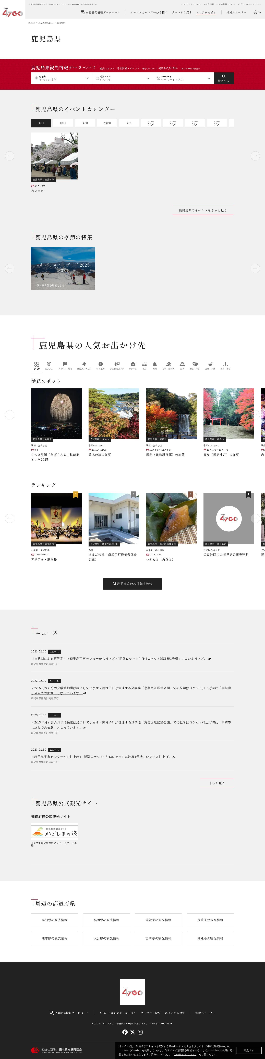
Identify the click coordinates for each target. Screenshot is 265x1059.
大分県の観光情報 (106, 938)
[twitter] (133, 1032)
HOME (31, 23)
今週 (85, 123)
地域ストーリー (237, 12)
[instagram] (140, 1032)
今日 (41, 123)
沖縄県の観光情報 (210, 938)
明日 (63, 123)
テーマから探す (182, 12)
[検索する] (224, 78)
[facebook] (125, 1032)
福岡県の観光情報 (106, 920)
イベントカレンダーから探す (149, 12)
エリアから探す (206, 12)
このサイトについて (185, 1054)
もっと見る (217, 783)
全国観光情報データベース (100, 12)
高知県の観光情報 (55, 920)
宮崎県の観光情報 (158, 938)
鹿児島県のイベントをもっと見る (203, 210)
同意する (249, 1050)
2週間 (107, 123)
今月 (129, 123)
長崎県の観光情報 (210, 920)
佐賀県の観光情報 (158, 920)
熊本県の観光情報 (55, 938)
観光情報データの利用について (221, 4)
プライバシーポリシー (250, 4)
